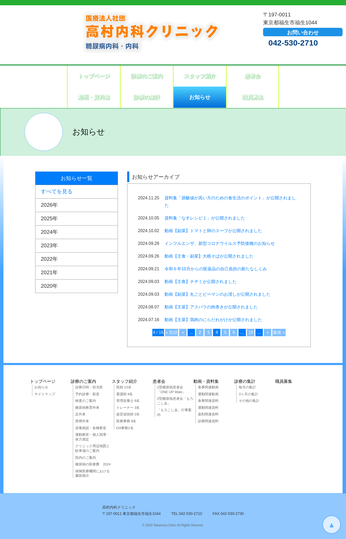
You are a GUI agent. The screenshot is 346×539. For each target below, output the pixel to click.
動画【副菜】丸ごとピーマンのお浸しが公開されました (217, 294)
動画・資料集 (94, 97)
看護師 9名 (124, 394)
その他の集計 (249, 401)
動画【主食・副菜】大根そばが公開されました (209, 256)
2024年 (49, 232)
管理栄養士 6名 (128, 401)
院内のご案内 (85, 458)
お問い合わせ (303, 32)
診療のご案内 (147, 76)
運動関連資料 (208, 408)
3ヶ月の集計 (248, 394)
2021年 (49, 273)
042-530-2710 (293, 42)
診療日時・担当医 (89, 387)
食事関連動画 (208, 387)
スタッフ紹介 (200, 76)
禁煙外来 (82, 421)
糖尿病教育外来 (87, 408)
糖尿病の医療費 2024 (92, 464)
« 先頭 (172, 332)
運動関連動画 (208, 394)
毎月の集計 (247, 387)
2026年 (49, 205)
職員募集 (252, 97)
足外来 (80, 414)
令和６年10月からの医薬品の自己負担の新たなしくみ (216, 269)
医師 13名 (123, 387)
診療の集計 (147, 97)
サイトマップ (44, 394)
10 (250, 332)
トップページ (94, 76)
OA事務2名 (125, 428)
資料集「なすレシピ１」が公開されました (205, 218)
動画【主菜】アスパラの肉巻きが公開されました (211, 307)
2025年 (49, 219)
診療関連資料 (208, 421)
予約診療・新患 (87, 394)
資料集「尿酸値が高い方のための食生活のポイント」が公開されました (230, 202)
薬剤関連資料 (208, 414)
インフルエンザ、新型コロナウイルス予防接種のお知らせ (220, 243)
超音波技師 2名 (128, 414)
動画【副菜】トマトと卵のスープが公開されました (213, 230)
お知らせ (199, 97)
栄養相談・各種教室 (90, 428)
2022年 (49, 259)
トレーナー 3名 (128, 408)
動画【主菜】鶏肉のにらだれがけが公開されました (213, 319)
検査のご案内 (85, 401)
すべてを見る (57, 192)
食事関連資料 (208, 401)
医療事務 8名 (126, 421)
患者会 (252, 76)
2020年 (49, 286)
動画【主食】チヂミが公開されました (201, 281)
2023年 (49, 246)
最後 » (279, 332)
